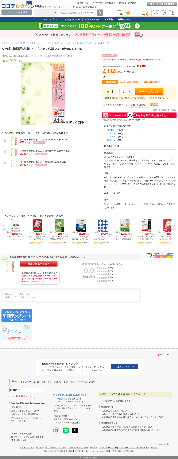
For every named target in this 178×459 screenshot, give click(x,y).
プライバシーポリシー (108, 448)
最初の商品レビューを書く (117, 60)
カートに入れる (149, 91)
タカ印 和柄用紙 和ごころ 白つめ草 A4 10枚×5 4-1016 (45, 151)
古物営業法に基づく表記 (78, 448)
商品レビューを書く (38, 264)
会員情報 (60, 451)
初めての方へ (83, 3)
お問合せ (122, 3)
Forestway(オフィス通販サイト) (104, 3)
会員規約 (93, 448)
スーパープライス (51, 19)
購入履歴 (69, 451)
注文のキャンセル (91, 451)
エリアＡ (111, 133)
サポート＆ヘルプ (27, 448)
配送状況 (78, 451)
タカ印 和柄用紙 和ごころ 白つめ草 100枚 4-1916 (43, 162)
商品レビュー (124, 19)
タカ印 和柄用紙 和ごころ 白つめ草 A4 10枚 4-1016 (44, 139)
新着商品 (108, 19)
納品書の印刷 (128, 451)
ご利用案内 (132, 3)
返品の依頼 (104, 451)
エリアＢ (111, 136)
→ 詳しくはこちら (37, 281)
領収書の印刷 (116, 451)
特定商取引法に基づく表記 (55, 448)
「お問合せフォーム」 (75, 370)
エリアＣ (111, 140)
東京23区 (111, 130)
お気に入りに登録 (138, 105)
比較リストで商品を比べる (116, 105)
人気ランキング (92, 19)
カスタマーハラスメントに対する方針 (134, 448)
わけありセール (72, 19)
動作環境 (154, 448)
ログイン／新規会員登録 (162, 4)
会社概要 (39, 448)
